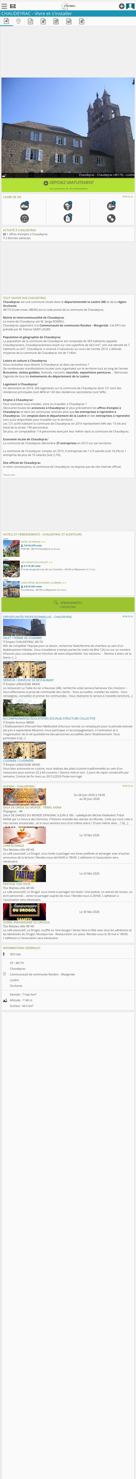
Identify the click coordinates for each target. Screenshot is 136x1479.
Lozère (14, 980)
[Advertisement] (68, 51)
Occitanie (16, 986)
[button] (68, 185)
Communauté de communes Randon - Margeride (74, 325)
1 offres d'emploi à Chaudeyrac (27, 234)
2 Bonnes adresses (18, 238)
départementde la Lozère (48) (85, 302)
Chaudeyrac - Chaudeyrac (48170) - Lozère (107, 175)
